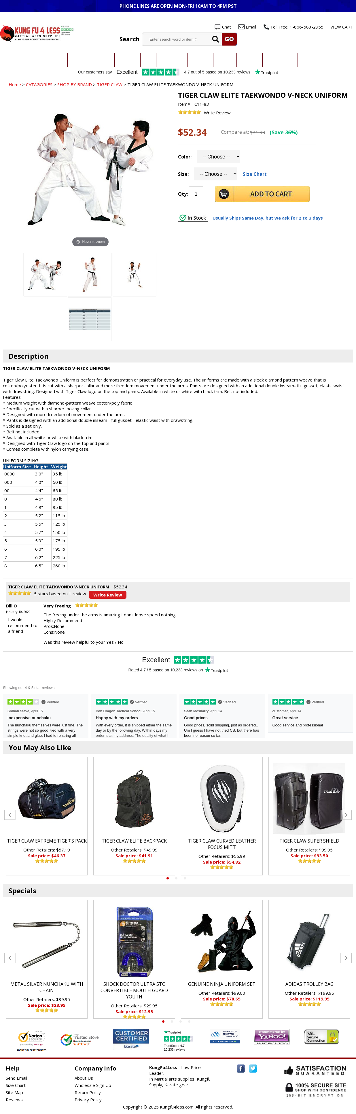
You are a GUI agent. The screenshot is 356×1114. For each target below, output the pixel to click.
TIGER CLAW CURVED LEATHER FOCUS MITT (222, 844)
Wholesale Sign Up (93, 1085)
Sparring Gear (249, 59)
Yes (110, 642)
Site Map (14, 1092)
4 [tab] (189, 1021)
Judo (109, 59)
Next (346, 815)
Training (270, 59)
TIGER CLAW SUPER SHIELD (309, 841)
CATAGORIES (39, 84)
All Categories (53, 59)
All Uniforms (225, 59)
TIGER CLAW (109, 84)
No (121, 642)
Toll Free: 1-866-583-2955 (296, 27)
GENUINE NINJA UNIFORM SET (221, 984)
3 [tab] (185, 878)
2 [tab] (176, 878)
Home (15, 84)
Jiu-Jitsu (122, 59)
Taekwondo (78, 59)
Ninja (193, 59)
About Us (84, 1078)
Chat (226, 27)
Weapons (288, 59)
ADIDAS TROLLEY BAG (309, 984)
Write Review (217, 113)
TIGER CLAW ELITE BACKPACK (134, 841)
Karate (97, 59)
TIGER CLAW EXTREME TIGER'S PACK (47, 841)
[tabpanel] (47, 816)
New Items (307, 59)
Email (251, 27)
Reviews (14, 1099)
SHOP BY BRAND (74, 84)
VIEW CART (341, 27)
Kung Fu (148, 59)
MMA (135, 59)
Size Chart (255, 174)
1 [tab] (167, 878)
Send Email (16, 1078)
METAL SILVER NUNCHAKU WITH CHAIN (46, 987)
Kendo (163, 59)
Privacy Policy (88, 1099)
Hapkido (179, 59)
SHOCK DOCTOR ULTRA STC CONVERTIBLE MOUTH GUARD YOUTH (134, 990)
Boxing (206, 59)
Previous (10, 815)
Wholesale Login (335, 17)
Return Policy (88, 1092)
